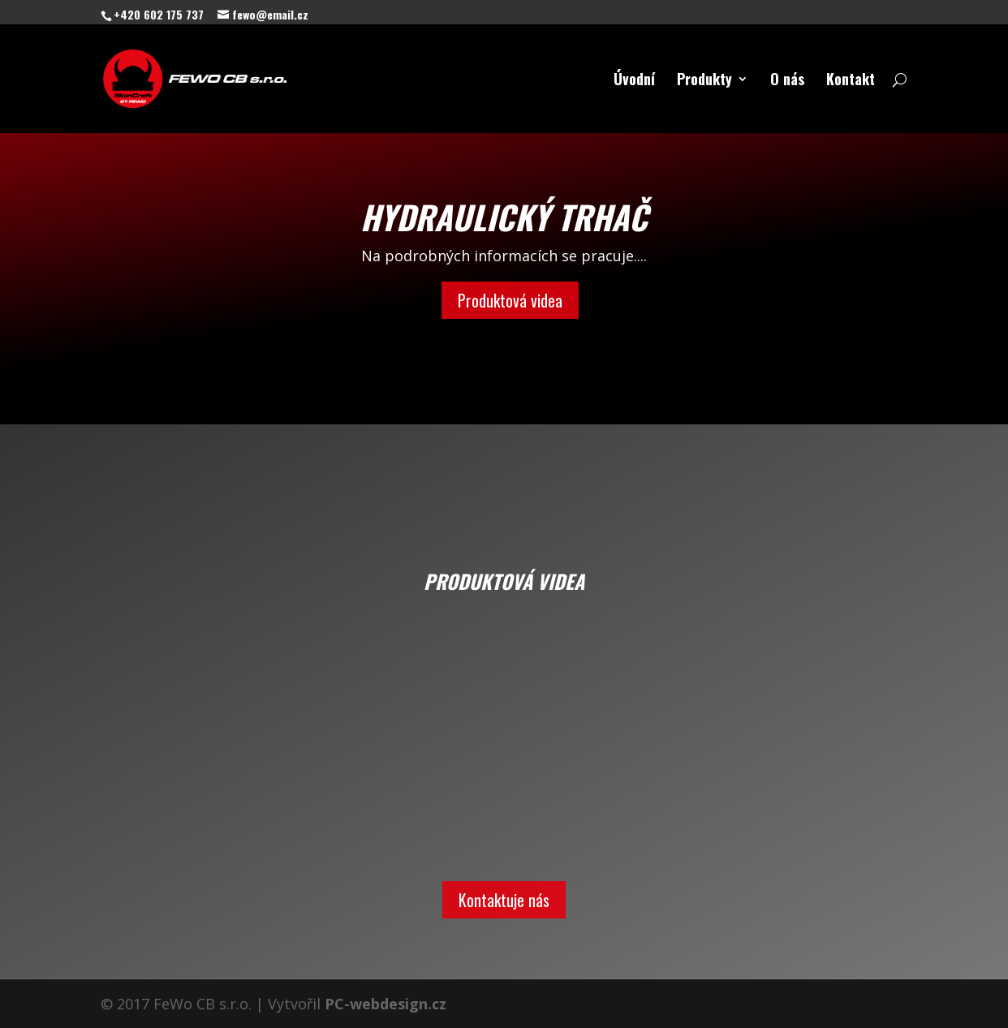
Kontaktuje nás (504, 900)
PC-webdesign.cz (385, 1003)
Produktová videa (510, 300)
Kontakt (850, 81)
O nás (787, 81)
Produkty (704, 81)
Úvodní (634, 81)
